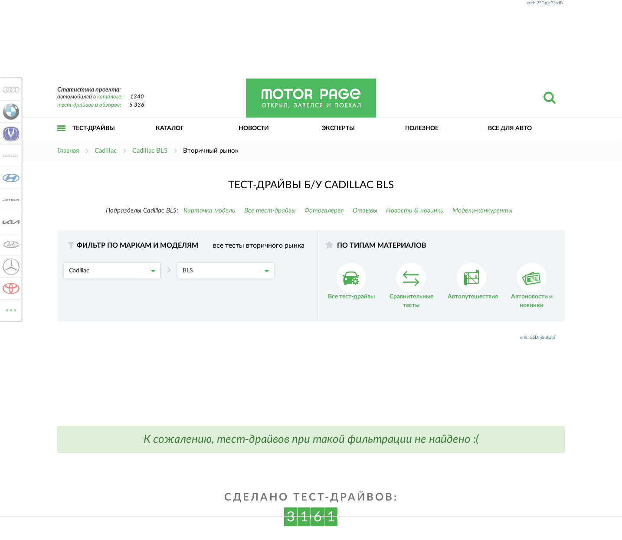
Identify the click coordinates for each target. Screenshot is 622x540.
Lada (9, 244)
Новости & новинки (415, 210)
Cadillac (112, 271)
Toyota (9, 288)
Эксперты (338, 128)
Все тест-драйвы (270, 210)
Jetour (9, 200)
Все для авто (510, 128)
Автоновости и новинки (532, 285)
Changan (9, 133)
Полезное (422, 128)
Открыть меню (61, 137)
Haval (9, 155)
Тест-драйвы (93, 128)
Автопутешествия (473, 281)
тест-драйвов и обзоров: (89, 105)
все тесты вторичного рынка (258, 245)
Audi (9, 89)
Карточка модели (209, 210)
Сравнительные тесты (411, 285)
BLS (226, 271)
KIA (9, 222)
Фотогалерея (324, 210)
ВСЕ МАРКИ (9, 309)
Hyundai (9, 178)
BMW (9, 111)
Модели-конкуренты (482, 210)
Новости (254, 128)
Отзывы (365, 210)
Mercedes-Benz (9, 266)
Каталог (170, 128)
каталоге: (109, 97)
